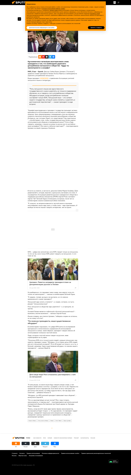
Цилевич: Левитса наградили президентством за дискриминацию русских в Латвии (50, 283)
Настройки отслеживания (36, 455)
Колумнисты (85, 438)
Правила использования (33, 453)
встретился (44, 78)
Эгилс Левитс (59, 420)
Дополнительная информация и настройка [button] (41, 27)
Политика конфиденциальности (50, 453)
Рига (44, 438)
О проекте (14, 453)
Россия (93, 438)
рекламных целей (95, 13)
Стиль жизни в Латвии (43, 420)
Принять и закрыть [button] (96, 27)
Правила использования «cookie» (70, 453)
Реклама (14, 455)
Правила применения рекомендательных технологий (96, 453)
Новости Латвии (32, 420)
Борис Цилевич (67, 420)
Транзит (76, 438)
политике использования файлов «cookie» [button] (53, 8)
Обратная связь (22, 455)
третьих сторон (54, 10)
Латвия (51, 420)
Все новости (37, 438)
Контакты (22, 453)
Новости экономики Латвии (63, 438)
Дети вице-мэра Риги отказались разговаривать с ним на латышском (52, 375)
